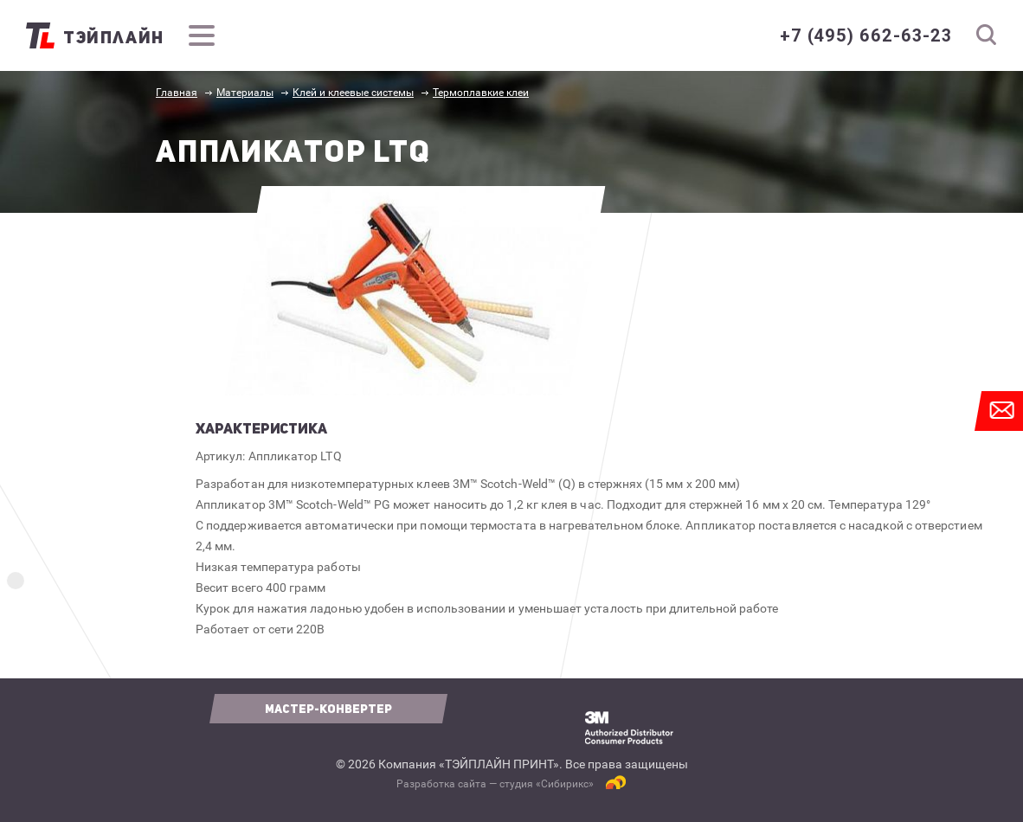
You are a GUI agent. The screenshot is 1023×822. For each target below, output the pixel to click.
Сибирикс (565, 784)
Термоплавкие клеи (481, 93)
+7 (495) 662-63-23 (866, 35)
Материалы (244, 93)
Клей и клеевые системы (353, 93)
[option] (415, 290)
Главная (176, 93)
